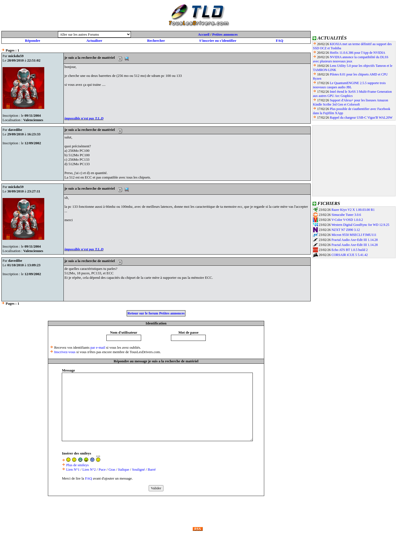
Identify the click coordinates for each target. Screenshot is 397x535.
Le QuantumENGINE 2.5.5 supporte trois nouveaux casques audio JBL (349, 85)
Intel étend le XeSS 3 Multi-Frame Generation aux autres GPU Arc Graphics (352, 94)
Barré (152, 469)
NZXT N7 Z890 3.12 (346, 230)
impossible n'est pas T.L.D (84, 118)
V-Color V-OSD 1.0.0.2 (347, 220)
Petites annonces (224, 34)
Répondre (32, 40)
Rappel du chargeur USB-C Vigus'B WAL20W (361, 117)
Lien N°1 (73, 469)
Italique (123, 469)
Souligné (138, 469)
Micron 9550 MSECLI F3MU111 (354, 235)
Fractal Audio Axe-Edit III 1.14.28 (355, 240)
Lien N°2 (89, 469)
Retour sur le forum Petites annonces (156, 313)
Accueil (203, 34)
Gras (112, 469)
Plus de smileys (77, 465)
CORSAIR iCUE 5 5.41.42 (350, 255)
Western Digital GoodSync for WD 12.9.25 (360, 225)
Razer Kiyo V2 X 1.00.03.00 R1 (353, 210)
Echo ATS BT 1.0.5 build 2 (350, 250)
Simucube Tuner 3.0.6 (346, 215)
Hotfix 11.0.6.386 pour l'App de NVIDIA (357, 53)
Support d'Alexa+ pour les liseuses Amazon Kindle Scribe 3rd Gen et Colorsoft (350, 102)
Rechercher (156, 40)
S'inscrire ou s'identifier (217, 40)
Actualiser (94, 40)
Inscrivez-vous (64, 352)
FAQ (279, 40)
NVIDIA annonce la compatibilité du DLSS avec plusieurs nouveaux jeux (350, 59)
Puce (102, 469)
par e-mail (97, 347)
